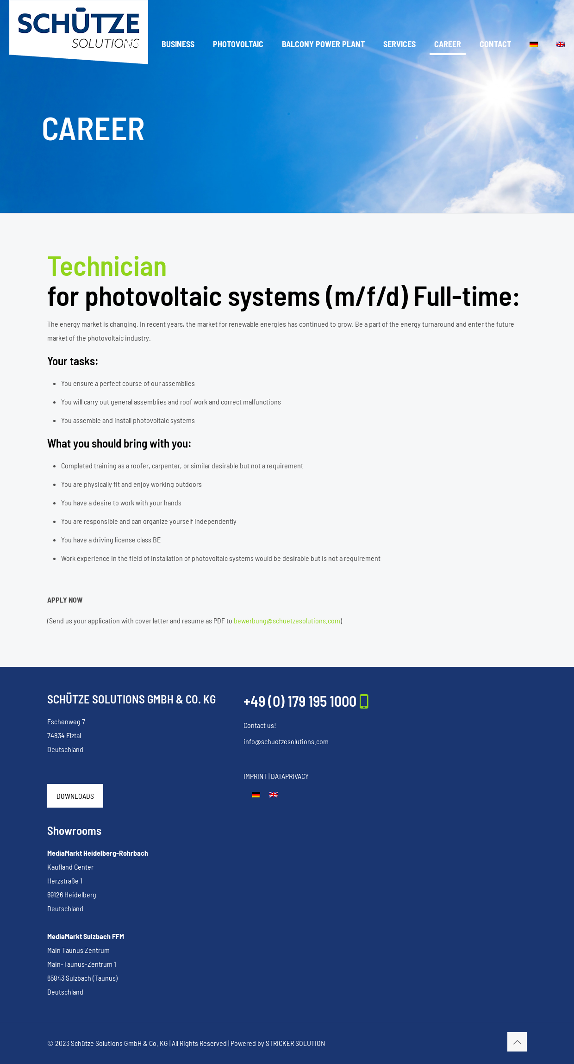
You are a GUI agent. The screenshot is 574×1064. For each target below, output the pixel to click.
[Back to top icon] (517, 1042)
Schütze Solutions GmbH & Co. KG (119, 1043)
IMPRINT (255, 776)
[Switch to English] (273, 794)
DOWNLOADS (75, 795)
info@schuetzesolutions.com (286, 741)
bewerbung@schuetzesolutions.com (287, 620)
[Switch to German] (256, 794)
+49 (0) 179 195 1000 (299, 700)
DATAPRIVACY (290, 776)
